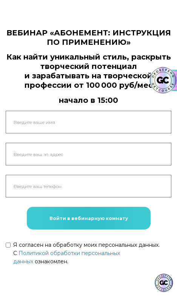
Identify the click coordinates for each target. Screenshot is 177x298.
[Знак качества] (163, 283)
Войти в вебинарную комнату (88, 218)
